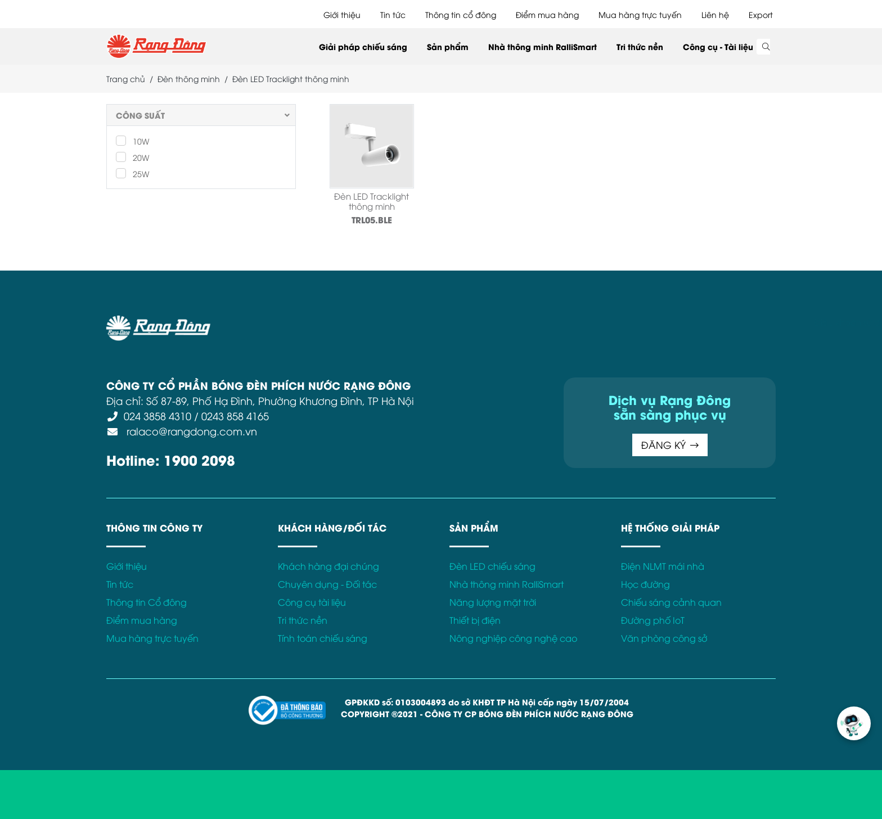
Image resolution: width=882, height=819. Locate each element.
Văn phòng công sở (664, 638)
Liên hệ (715, 14)
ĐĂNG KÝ (670, 444)
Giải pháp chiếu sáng (363, 46)
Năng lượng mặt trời (492, 602)
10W (132, 140)
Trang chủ (125, 78)
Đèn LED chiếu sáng (492, 566)
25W (132, 173)
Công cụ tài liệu (312, 602)
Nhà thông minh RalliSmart (542, 46)
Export (761, 14)
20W (132, 157)
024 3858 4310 (157, 415)
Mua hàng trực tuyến (640, 14)
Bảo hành (555, 321)
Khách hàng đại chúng (328, 566)
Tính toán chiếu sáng (322, 638)
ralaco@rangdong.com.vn (190, 431)
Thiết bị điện (475, 620)
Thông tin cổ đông (460, 14)
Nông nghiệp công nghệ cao (513, 638)
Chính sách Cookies (484, 321)
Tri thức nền (639, 46)
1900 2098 (199, 459)
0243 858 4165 (235, 415)
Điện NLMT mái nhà (662, 566)
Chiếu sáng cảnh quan (671, 602)
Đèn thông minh (189, 78)
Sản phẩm (448, 46)
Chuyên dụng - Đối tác (327, 584)
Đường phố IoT (653, 620)
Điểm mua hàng (547, 14)
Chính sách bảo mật (392, 321)
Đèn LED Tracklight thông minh (371, 201)
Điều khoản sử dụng (300, 321)
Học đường (645, 584)
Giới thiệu (342, 14)
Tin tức (393, 14)
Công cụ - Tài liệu (718, 46)
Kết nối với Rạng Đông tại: (637, 321)
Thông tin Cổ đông (146, 602)
